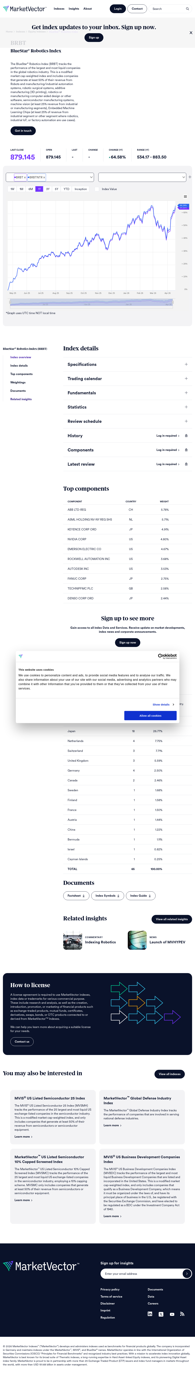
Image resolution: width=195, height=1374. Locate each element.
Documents (18, 390)
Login (118, 8)
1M (21, 189)
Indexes (59, 8)
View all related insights (172, 919)
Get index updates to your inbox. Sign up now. (94, 27)
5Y (56, 189)
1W (12, 189)
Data (151, 1296)
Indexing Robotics (100, 942)
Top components (21, 374)
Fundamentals (82, 393)
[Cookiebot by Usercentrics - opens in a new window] (161, 656)
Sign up (94, 37)
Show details (161, 704)
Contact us (22, 1041)
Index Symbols (108, 895)
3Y (48, 189)
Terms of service (111, 1296)
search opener (187, 8)
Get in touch (23, 130)
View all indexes (169, 1074)
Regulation (107, 1317)
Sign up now (127, 642)
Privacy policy (110, 1289)
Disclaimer (107, 1303)
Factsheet (76, 895)
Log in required (168, 435)
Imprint (105, 1310)
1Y (39, 189)
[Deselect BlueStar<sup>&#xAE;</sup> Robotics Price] (25, 177)
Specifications (82, 364)
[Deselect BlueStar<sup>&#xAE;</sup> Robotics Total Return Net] (44, 177)
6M (31, 189)
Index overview (20, 357)
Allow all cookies (151, 715)
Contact (137, 8)
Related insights (21, 399)
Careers (153, 1303)
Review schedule (85, 421)
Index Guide (140, 895)
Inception (81, 189)
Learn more (24, 1136)
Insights (74, 8)
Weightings (17, 382)
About (87, 8)
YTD (66, 189)
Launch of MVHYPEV (167, 942)
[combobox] (50, 177)
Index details (19, 365)
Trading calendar (85, 379)
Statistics (77, 407)
